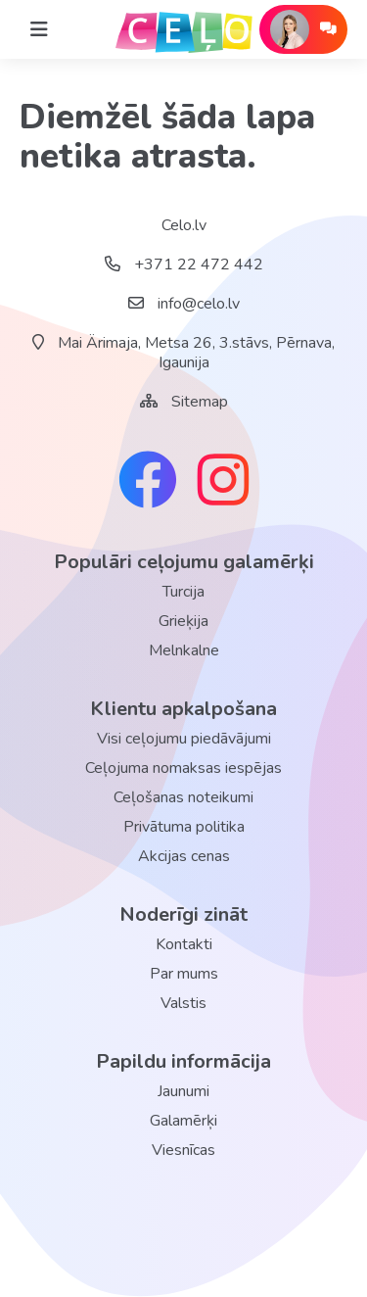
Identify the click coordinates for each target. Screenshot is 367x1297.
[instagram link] (223, 482)
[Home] (39, 29)
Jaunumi (183, 1091)
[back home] (183, 29)
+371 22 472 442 (184, 264)
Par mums (184, 974)
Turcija (183, 591)
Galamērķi (183, 1120)
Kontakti (184, 944)
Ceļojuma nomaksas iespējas (183, 768)
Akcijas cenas (184, 856)
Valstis (183, 1003)
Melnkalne (184, 650)
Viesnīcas (183, 1150)
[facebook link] (147, 482)
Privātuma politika (184, 827)
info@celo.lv (184, 303)
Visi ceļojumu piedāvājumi (184, 738)
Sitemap (199, 401)
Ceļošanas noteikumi (183, 797)
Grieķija (183, 621)
